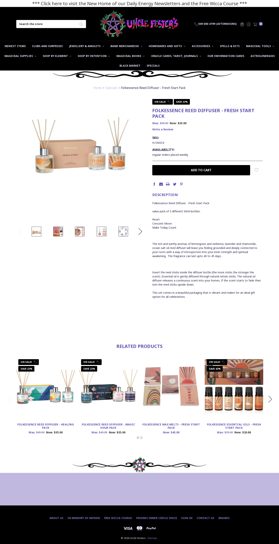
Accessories (203, 46)
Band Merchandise (126, 46)
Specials (153, 65)
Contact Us (205, 518)
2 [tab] (141, 450)
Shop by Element (57, 56)
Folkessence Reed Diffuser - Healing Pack (45, 438)
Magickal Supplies (20, 56)
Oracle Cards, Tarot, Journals (176, 56)
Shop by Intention (94, 56)
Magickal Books (130, 56)
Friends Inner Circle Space (156, 518)
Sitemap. (152, 538)
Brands (224, 518)
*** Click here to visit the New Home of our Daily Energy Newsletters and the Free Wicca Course (135, 3)
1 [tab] (138, 450)
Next (140, 231)
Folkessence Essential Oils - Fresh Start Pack (234, 438)
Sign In (186, 518)
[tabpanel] (45, 409)
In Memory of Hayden (84, 518)
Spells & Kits (230, 46)
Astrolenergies (263, 56)
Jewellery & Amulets (86, 46)
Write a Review (162, 129)
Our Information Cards (226, 56)
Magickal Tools (260, 46)
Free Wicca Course (118, 518)
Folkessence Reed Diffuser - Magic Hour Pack (108, 438)
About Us (56, 518)
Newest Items (15, 46)
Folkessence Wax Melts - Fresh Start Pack (171, 438)
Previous (20, 231)
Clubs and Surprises (47, 46)
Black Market (130, 65)
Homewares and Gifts (167, 46)
